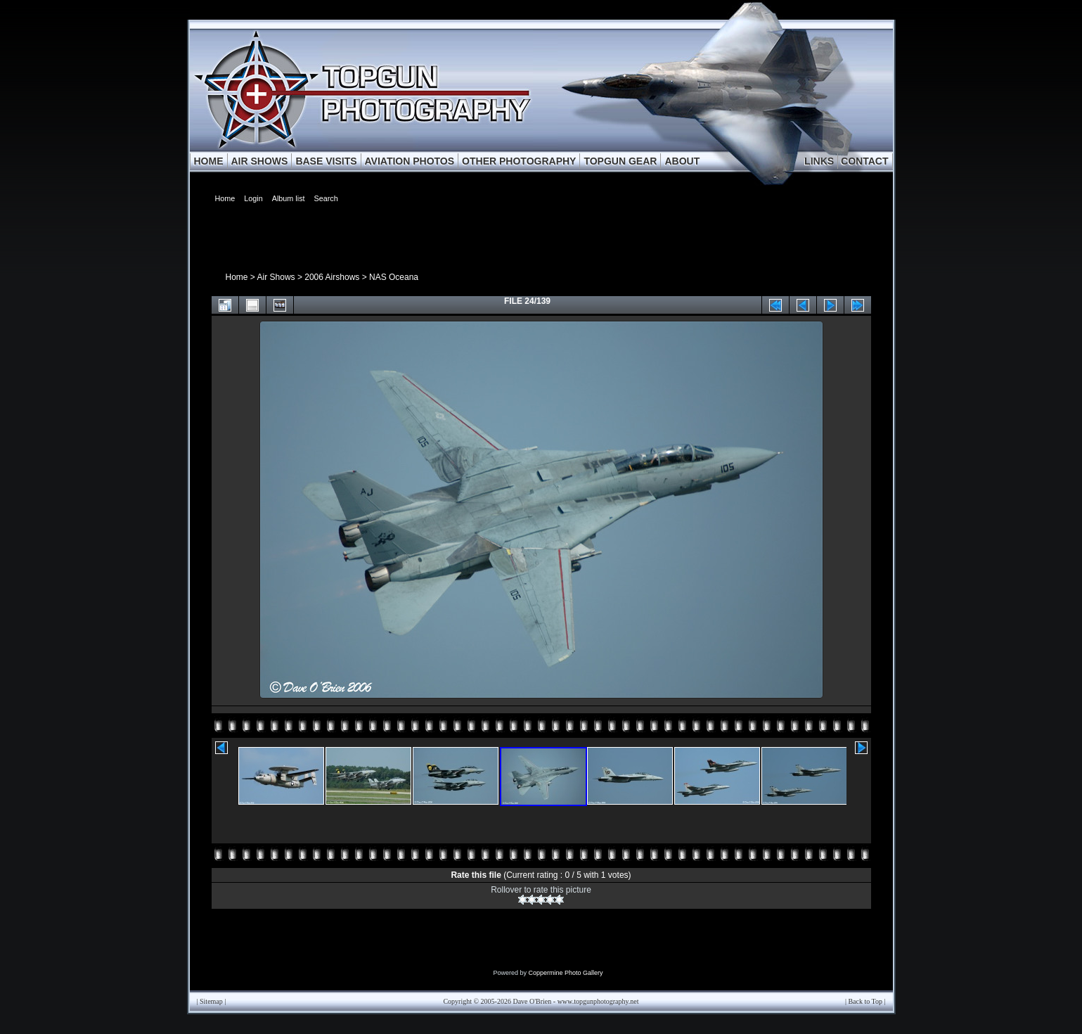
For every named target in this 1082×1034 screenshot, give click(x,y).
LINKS (819, 161)
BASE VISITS (325, 161)
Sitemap (211, 1001)
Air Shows (276, 277)
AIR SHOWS (259, 161)
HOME (209, 161)
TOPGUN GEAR (620, 161)
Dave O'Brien (532, 1001)
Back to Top (865, 1001)
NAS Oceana (393, 277)
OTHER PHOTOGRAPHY (519, 161)
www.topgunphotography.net (598, 1001)
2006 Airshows (331, 277)
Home (237, 277)
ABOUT (682, 161)
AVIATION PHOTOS (410, 161)
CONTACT (864, 161)
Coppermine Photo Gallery (565, 972)
